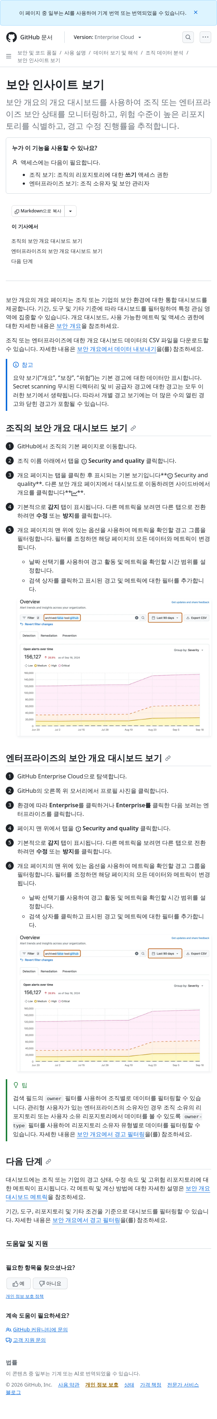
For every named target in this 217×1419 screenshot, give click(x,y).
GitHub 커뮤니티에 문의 (37, 1329)
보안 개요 (68, 326)
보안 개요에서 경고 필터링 (111, 1134)
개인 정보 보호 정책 (25, 1296)
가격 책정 (151, 1384)
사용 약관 (69, 1384)
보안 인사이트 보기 (38, 60)
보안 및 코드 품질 (37, 52)
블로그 (13, 1392)
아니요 (50, 1283)
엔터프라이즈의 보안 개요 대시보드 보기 (88, 758)
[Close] (196, 12)
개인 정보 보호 (101, 1384)
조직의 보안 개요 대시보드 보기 (71, 428)
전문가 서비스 (183, 1384)
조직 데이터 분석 (164, 52)
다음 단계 (28, 1161)
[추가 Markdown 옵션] (70, 211)
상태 (129, 1384)
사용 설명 (75, 52)
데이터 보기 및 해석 (116, 52)
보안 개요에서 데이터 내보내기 (116, 349)
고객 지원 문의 (26, 1339)
